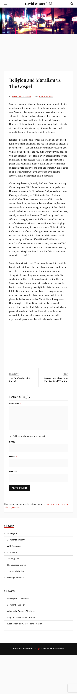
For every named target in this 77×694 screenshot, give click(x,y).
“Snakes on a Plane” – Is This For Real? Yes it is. (55, 379)
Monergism (12, 533)
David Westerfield (38, 3)
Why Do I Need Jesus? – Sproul (21, 617)
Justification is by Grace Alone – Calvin (24, 623)
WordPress (31, 649)
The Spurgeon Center (16, 565)
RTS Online (12, 552)
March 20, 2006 (48, 96)
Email (13, 457)
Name (12, 442)
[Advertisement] (38, 48)
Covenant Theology (16, 605)
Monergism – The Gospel (18, 598)
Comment (15, 404)
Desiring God (13, 558)
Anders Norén (57, 649)
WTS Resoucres (14, 546)
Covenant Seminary (16, 539)
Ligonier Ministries (15, 571)
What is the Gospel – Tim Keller (21, 611)
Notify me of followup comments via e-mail (29, 436)
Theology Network (15, 577)
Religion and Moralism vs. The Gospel (35, 82)
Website (13, 471)
